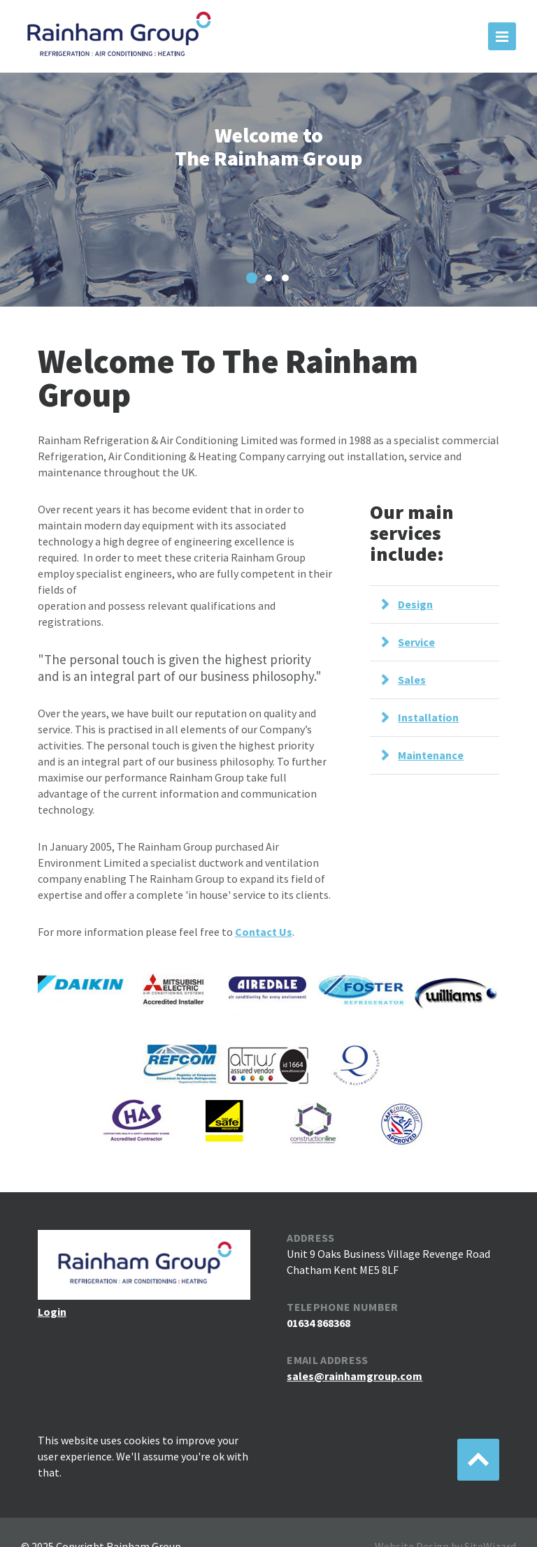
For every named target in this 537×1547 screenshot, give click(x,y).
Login (52, 1312)
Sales (412, 680)
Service (416, 642)
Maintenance (431, 755)
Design (415, 604)
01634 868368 (318, 1323)
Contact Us (263, 932)
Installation (428, 717)
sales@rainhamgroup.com (354, 1376)
